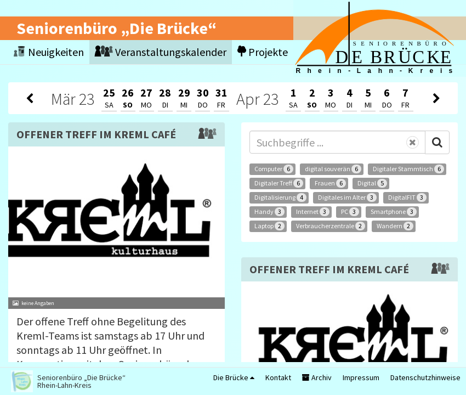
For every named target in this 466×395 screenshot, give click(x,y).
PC (350, 211)
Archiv (317, 377)
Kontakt (278, 377)
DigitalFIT (407, 197)
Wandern (395, 226)
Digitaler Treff (278, 183)
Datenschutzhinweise (425, 377)
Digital (372, 183)
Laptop (269, 226)
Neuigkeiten (49, 52)
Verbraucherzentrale (330, 226)
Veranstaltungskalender (160, 52)
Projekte (262, 52)
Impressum (361, 377)
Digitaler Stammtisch (408, 169)
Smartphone (394, 211)
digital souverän (333, 169)
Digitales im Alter (347, 197)
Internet (312, 211)
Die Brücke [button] (233, 377)
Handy (269, 211)
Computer (273, 169)
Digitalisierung (280, 197)
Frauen (330, 183)
